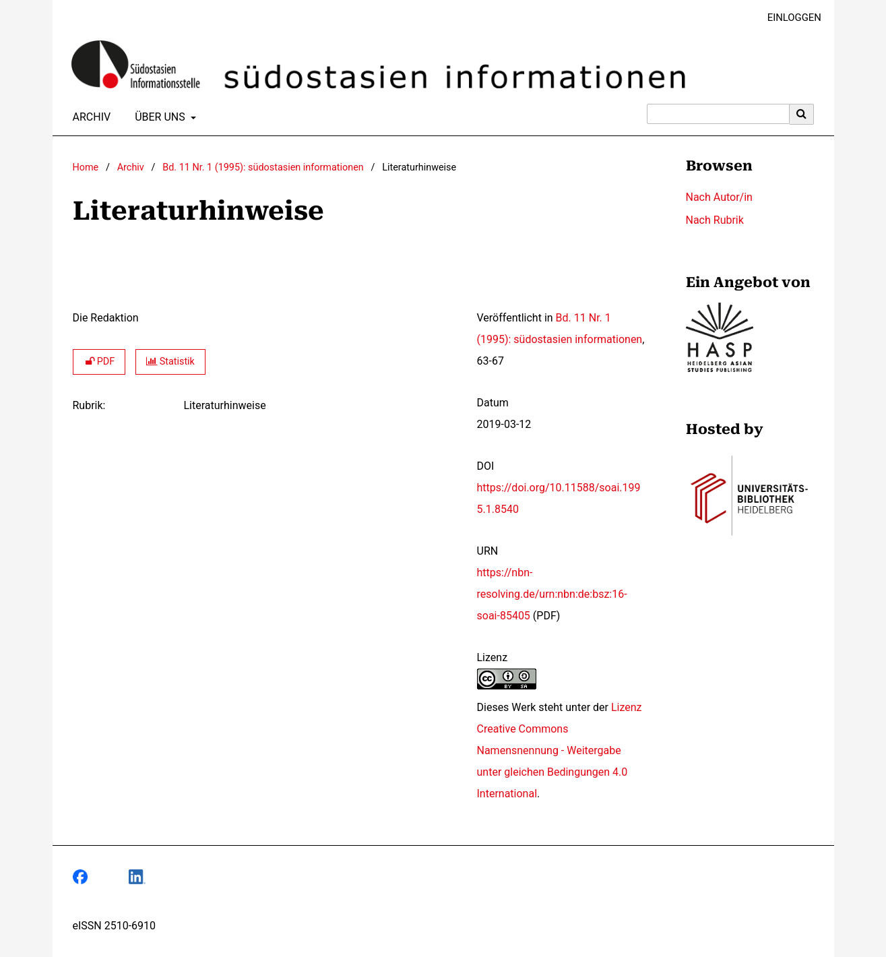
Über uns (158, 117)
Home (86, 167)
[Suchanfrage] (718, 114)
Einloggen (789, 18)
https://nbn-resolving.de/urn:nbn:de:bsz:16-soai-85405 (552, 594)
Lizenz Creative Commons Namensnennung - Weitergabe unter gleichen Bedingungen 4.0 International (559, 750)
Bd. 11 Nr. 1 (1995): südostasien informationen (262, 167)
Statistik (170, 361)
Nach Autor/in (719, 197)
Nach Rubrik (715, 220)
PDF (99, 361)
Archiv (89, 117)
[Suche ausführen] (802, 114)
